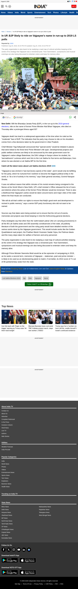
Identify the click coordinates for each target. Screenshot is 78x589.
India (17, 12)
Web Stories (5, 436)
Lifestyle (64, 12)
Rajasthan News (44, 509)
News (3, 31)
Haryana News (6, 512)
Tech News (5, 478)
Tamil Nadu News (7, 524)
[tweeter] (9, 550)
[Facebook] (4, 550)
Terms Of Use (27, 584)
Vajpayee (38, 278)
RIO (56, 584)
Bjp (24, 278)
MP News (5, 518)
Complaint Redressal (8, 419)
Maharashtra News (45, 507)
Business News (6, 484)
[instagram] (14, 550)
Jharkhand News (7, 515)
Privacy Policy (38, 584)
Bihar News (5, 507)
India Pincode (6, 449)
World (23, 12)
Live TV (4, 430)
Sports (29, 12)
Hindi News (5, 428)
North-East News (7, 521)
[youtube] (19, 550)
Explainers (5, 481)
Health (71, 12)
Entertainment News (8, 472)
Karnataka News (7, 538)
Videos (10, 12)
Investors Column (7, 425)
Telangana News (44, 512)
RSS (61, 584)
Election (9, 31)
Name (46, 278)
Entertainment (40, 12)
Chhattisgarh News (8, 529)
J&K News (5, 535)
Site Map (17, 584)
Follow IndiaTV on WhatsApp (39, 284)
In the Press (5, 422)
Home (3, 12)
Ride (30, 278)
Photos (56, 12)
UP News (4, 526)
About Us (4, 413)
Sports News (6, 475)
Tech (49, 12)
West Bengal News (45, 515)
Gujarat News (6, 532)
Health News (6, 486)
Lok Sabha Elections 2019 (11, 278)
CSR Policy (49, 584)
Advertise (4, 416)
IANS (11, 43)
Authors (4, 433)
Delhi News (5, 509)
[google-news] (29, 550)
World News (5, 464)
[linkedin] (24, 550)
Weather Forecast (7, 447)
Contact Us (5, 411)
